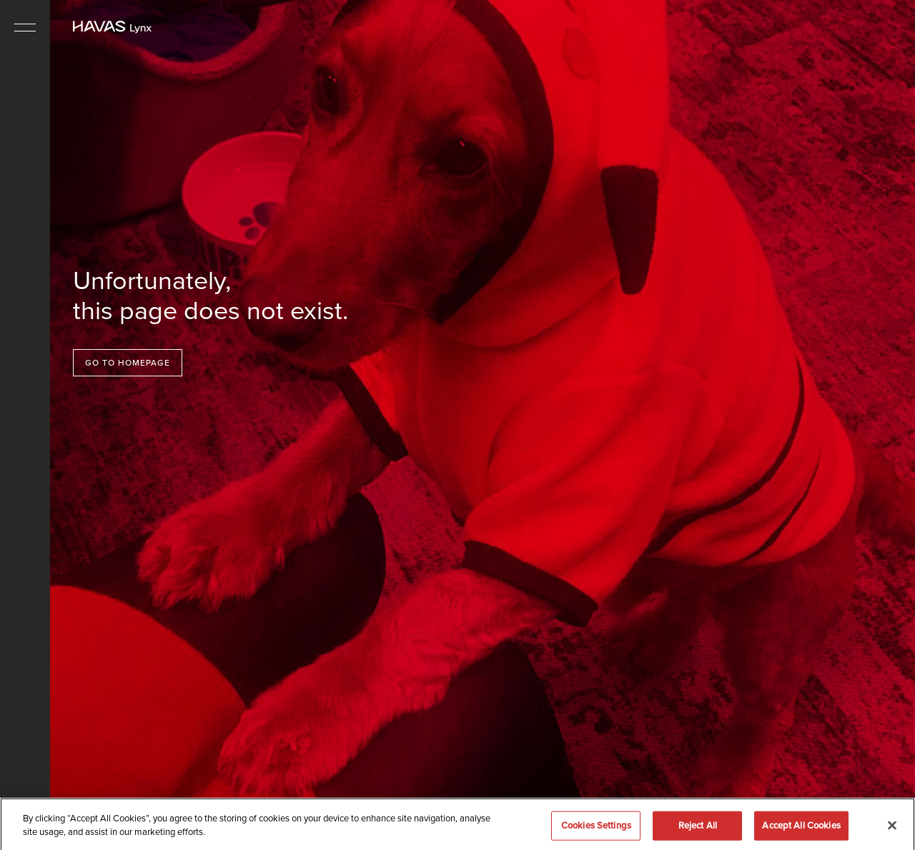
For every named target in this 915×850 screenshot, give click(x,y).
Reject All (697, 829)
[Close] (892, 829)
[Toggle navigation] (25, 27)
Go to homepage (127, 363)
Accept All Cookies (801, 829)
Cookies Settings (596, 829)
